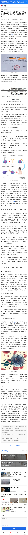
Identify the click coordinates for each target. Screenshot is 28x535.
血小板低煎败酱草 (15, 480)
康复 (12, 34)
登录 (3, 525)
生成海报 (4, 451)
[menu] (25, 6)
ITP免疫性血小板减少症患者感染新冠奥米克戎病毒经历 (13, 495)
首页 (2, 9)
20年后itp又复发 (14, 487)
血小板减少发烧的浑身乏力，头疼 (18, 508)
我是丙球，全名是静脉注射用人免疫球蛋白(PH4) (18, 473)
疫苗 (14, 201)
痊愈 (14, 322)
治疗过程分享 (15, 19)
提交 (14, 528)
